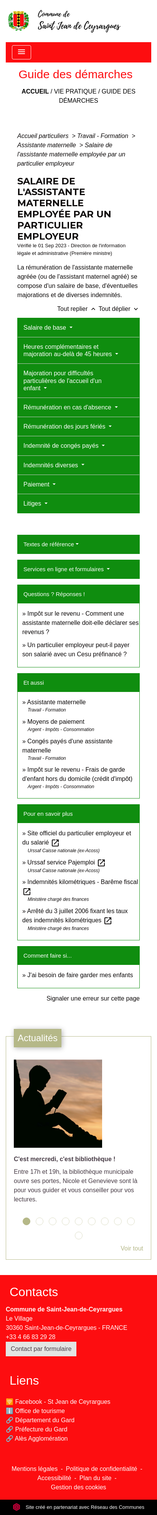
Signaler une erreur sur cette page (93, 998)
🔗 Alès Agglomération (37, 1438)
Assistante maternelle (47, 145)
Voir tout (132, 1248)
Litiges (33, 503)
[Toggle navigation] (21, 52)
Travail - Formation (103, 136)
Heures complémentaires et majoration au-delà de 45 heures (68, 350)
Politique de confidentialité (101, 1469)
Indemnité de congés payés (61, 445)
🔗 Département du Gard (40, 1420)
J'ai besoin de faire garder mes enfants (80, 975)
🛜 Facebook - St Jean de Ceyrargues (58, 1401)
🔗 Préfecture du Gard (37, 1429)
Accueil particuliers (43, 136)
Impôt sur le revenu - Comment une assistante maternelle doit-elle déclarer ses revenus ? (80, 622)
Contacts (34, 1292)
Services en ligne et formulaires (64, 569)
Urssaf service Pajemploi (66, 862)
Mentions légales (35, 1469)
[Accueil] (63, 21)
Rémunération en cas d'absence (68, 407)
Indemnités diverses (51, 465)
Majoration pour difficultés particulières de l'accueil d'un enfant (62, 380)
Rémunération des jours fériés (65, 426)
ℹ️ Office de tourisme (35, 1411)
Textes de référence (48, 544)
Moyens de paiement (55, 721)
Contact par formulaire (41, 1349)
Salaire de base (45, 327)
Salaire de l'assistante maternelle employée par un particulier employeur (71, 154)
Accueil (35, 91)
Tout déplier (119, 309)
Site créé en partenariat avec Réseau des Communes (78, 1507)
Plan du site (95, 1478)
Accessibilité (54, 1478)
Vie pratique (75, 91)
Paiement (37, 484)
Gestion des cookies (78, 1487)
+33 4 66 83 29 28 (30, 1337)
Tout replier (78, 309)
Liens (24, 1380)
